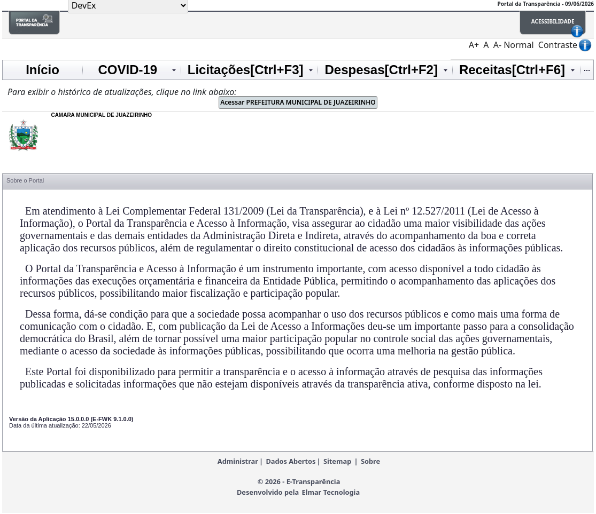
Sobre (370, 461)
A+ (474, 45)
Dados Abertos (290, 461)
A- (497, 45)
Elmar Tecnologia (330, 492)
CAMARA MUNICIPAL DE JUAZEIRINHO (101, 115)
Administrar (238, 461)
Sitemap (337, 461)
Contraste (557, 45)
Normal (519, 45)
